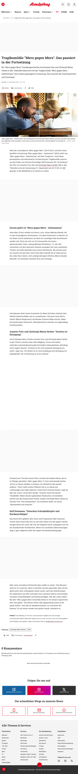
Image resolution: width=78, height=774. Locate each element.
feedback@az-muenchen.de (54, 621)
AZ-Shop (41, 754)
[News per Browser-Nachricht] (64, 711)
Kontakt (41, 749)
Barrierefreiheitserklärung (65, 743)
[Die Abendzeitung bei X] (64, 690)
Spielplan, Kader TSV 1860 (28, 757)
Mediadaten (42, 751)
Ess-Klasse (23, 749)
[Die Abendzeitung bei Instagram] (39, 690)
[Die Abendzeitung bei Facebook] (14, 690)
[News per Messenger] (14, 711)
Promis (4, 749)
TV (11, 18)
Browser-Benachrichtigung (28, 746)
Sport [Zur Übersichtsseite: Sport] (26, 12)
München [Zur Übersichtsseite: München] (5, 12)
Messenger (23, 740)
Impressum (61, 735)
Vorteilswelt (24, 751)
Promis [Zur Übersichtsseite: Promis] (36, 12)
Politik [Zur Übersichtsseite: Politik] (64, 12)
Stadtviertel (5, 738)
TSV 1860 (4, 746)
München (4, 735)
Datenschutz (61, 740)
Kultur (3, 757)
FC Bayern (5, 743)
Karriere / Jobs (43, 738)
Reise (3, 759)
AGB (59, 738)
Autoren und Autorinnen (46, 735)
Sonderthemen (43, 759)
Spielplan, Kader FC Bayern (28, 754)
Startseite (6, 18)
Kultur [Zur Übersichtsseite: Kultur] (72, 12)
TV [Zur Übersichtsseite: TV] (57, 12)
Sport (3, 751)
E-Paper (41, 746)
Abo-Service (42, 743)
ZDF (64, 168)
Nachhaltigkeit (6, 762)
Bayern (4, 740)
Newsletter (23, 738)
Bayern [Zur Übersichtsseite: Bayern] (18, 12)
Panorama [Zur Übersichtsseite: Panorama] (46, 12)
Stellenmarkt (24, 759)
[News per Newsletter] (39, 711)
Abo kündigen (62, 746)
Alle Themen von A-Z (26, 735)
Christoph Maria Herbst (48, 165)
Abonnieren (42, 740)
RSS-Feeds (23, 743)
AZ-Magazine (43, 757)
